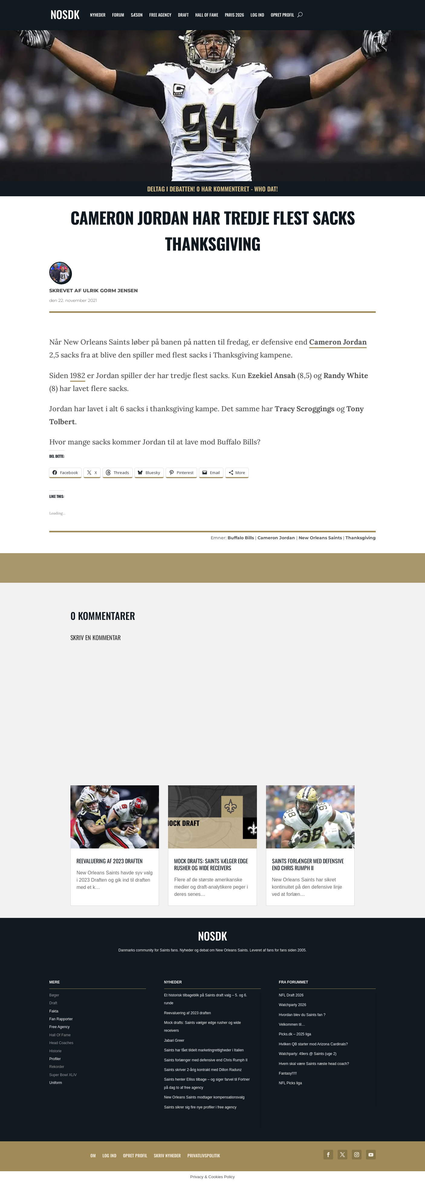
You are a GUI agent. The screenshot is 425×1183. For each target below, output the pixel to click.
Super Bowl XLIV (63, 1075)
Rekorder (56, 1067)
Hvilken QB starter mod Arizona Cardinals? (313, 1044)
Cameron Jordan (338, 342)
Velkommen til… (292, 1024)
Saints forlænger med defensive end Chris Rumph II (308, 864)
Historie (55, 1051)
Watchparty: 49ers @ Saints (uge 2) (307, 1054)
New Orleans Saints (320, 537)
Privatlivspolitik (203, 1155)
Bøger (54, 995)
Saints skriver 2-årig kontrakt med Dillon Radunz (203, 1070)
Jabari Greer (174, 1040)
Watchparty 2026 (292, 1005)
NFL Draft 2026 (291, 995)
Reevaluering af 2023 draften (109, 861)
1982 (77, 375)
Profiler (55, 1059)
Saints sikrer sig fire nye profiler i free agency (200, 1107)
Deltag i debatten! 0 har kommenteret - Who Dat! (212, 188)
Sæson (137, 14)
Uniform (55, 1083)
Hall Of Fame (206, 14)
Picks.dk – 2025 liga (295, 1034)
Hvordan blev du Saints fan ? (302, 1015)
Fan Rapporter (61, 1019)
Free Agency (160, 14)
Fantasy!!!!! (288, 1073)
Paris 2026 (234, 14)
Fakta (53, 1011)
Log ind (257, 14)
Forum (118, 14)
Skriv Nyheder (167, 1155)
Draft (183, 14)
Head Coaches (61, 1043)
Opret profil (282, 14)
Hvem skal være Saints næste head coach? (314, 1064)
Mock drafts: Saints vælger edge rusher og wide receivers (211, 864)
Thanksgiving (361, 537)
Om (93, 1155)
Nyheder (97, 14)
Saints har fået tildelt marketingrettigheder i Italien (204, 1050)
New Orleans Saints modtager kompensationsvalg (204, 1097)
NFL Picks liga (290, 1083)
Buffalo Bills (241, 537)
